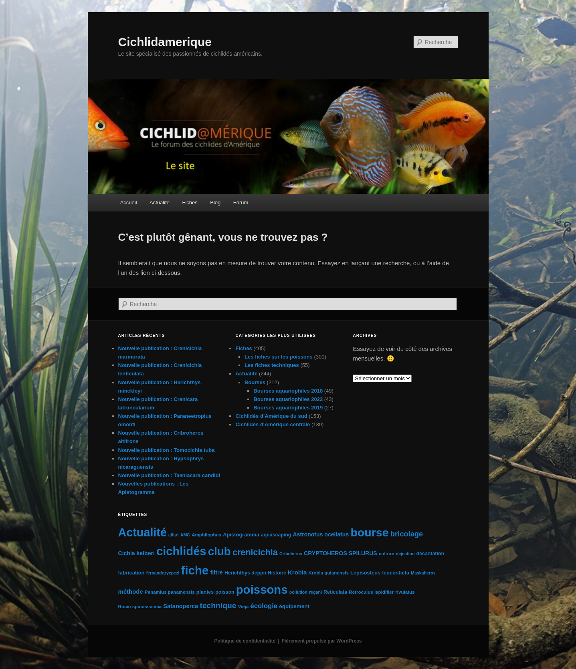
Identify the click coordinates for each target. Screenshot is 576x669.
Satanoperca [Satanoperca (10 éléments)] (180, 606)
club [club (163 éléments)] (219, 551)
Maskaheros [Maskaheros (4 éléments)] (423, 572)
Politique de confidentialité (245, 641)
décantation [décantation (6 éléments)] (430, 553)
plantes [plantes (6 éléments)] (205, 592)
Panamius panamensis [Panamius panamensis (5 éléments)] (170, 592)
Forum (241, 202)
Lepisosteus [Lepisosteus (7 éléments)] (365, 573)
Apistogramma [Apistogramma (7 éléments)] (241, 535)
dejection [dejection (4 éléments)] (405, 553)
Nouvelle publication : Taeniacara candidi (169, 475)
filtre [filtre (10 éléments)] (216, 572)
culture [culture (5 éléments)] (386, 553)
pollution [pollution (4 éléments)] (298, 592)
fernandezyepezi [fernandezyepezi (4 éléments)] (163, 572)
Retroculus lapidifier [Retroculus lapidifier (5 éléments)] (371, 592)
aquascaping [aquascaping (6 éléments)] (276, 535)
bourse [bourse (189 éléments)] (369, 532)
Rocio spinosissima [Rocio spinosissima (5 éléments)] (140, 606)
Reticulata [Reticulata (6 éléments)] (335, 592)
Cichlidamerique (165, 41)
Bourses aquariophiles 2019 (288, 408)
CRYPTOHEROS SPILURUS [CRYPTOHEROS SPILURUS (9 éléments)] (340, 553)
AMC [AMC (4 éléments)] (185, 534)
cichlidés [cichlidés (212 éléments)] (181, 551)
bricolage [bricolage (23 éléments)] (406, 534)
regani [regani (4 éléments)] (315, 592)
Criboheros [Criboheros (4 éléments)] (290, 553)
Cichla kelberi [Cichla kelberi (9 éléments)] (136, 553)
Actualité (160, 202)
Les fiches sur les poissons (279, 357)
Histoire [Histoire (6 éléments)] (277, 573)
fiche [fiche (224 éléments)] (194, 570)
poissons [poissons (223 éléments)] (262, 589)
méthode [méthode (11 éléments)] (130, 591)
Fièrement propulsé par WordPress (322, 641)
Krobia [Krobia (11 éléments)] (297, 572)
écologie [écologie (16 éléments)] (264, 606)
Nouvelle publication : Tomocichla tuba (166, 450)
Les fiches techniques (272, 365)
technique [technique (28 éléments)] (218, 605)
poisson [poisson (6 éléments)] (224, 592)
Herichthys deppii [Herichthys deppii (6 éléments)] (245, 573)
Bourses (255, 382)
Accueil (128, 202)
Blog (215, 202)
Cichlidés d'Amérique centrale (272, 424)
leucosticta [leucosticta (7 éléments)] (395, 573)
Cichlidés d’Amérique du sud (271, 416)
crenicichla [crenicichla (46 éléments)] (255, 552)
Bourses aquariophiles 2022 (288, 399)
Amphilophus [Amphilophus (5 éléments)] (206, 534)
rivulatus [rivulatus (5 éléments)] (404, 592)
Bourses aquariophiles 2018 (288, 391)
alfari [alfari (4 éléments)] (173, 534)
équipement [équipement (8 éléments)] (294, 606)
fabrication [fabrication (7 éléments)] (131, 573)
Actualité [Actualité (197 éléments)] (142, 532)
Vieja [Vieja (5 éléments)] (243, 606)
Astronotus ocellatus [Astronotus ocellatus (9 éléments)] (321, 534)
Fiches (189, 202)
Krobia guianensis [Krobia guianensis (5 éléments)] (329, 572)
